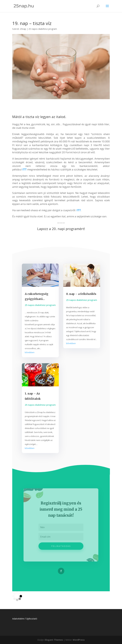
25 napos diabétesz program (42, 28)
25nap (23, 28)
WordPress (79, 639)
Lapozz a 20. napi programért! (61, 228)
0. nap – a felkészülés (81, 294)
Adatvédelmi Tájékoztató (24, 618)
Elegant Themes (54, 639)
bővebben (29, 352)
